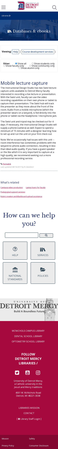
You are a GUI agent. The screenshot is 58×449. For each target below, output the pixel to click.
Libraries (5, 15)
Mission (5, 438)
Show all (20, 63)
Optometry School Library (28, 341)
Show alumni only (29, 68)
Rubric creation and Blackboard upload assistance (21, 196)
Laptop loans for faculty (35, 187)
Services (42, 251)
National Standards (15, 274)
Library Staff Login (30, 418)
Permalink (7, 164)
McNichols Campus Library (28, 331)
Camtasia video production (12, 187)
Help (15, 51)
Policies (42, 272)
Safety (32, 438)
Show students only (43, 63)
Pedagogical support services (13, 192)
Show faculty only (13, 66)
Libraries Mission (29, 408)
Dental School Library (28, 336)
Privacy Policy (8, 445)
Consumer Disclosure (38, 445)
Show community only (42, 66)
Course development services (37, 51)
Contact (29, 413)
